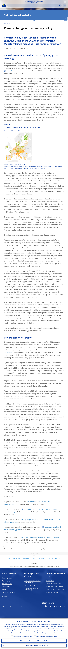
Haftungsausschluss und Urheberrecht (32, 581)
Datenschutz (50, 581)
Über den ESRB (7, 578)
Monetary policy (29, 558)
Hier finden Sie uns (8, 592)
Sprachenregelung (52, 592)
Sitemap (5, 596)
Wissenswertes (7, 584)
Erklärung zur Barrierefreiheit (55, 589)
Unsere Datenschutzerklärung (22, 636)
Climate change (14, 558)
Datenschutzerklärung (53, 584)
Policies (42, 558)
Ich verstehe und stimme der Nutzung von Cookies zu (35, 641)
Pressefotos (6, 587)
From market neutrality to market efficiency (35, 537)
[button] (64, 2)
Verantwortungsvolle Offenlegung (31, 589)
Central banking (54, 558)
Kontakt (4, 589)
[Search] (33, 5)
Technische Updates (31, 585)
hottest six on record (14, 71)
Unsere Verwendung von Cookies (46, 636)
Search (59, 5)
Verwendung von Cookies (54, 586)
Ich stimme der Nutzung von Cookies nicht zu (35, 645)
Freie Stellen (6, 581)
